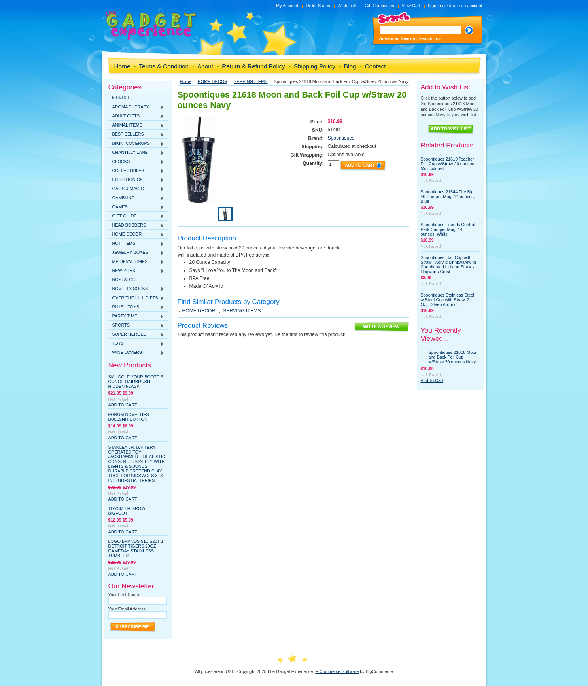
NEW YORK (136, 271)
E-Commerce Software (337, 671)
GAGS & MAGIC (136, 189)
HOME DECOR (136, 234)
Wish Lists (347, 5)
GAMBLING (136, 198)
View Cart (411, 5)
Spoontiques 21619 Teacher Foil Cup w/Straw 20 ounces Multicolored (447, 164)
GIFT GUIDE (136, 216)
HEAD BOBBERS (136, 225)
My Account (287, 5)
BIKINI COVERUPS (136, 143)
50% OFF (121, 97)
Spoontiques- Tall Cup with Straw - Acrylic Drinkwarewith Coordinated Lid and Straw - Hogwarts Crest (448, 264)
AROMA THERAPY (136, 107)
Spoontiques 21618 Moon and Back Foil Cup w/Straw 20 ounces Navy (453, 357)
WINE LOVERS (136, 352)
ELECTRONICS (136, 180)
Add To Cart (122, 405)
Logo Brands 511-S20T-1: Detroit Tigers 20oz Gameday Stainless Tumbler (136, 548)
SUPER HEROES (136, 334)
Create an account (464, 5)
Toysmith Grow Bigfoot (127, 511)
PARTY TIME (136, 316)
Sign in (434, 5)
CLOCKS (136, 161)
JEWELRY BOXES (136, 252)
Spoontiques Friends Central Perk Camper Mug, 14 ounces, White (448, 229)
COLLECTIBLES (136, 171)
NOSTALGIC (124, 279)
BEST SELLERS (136, 134)
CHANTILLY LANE (136, 152)
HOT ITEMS (136, 243)
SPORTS (136, 325)
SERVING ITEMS (251, 81)
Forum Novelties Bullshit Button (128, 416)
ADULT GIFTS (136, 116)
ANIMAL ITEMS (136, 125)
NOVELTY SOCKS (136, 289)
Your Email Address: (127, 609)
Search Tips (430, 38)
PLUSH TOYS (136, 307)
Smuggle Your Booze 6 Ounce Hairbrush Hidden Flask (135, 381)
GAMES (136, 207)
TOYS (136, 343)
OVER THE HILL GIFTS (136, 298)
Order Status (318, 5)
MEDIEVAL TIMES (136, 262)
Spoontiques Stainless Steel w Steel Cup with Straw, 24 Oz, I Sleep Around (447, 300)
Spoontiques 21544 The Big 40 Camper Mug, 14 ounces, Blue (448, 196)
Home (185, 81)
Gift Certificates (379, 5)
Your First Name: (124, 594)
